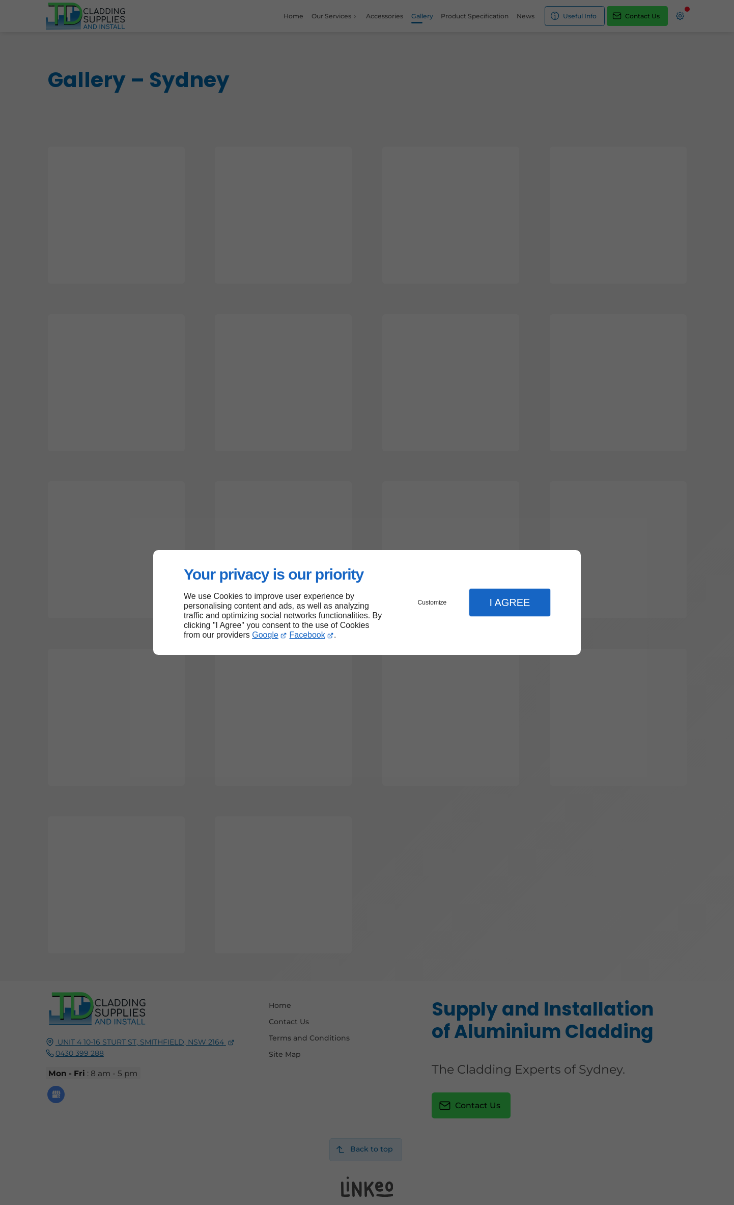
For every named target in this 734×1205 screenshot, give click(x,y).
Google (265, 635)
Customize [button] (432, 602)
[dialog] (367, 602)
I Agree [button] (509, 602)
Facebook (307, 635)
